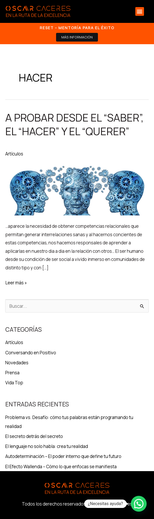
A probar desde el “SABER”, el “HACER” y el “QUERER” (74, 124)
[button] (139, 11)
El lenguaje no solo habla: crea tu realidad (46, 446)
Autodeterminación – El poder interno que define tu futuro (63, 456)
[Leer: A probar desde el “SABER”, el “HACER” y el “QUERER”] (77, 188)
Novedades (16, 363)
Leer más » (16, 282)
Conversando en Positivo (30, 353)
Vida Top (14, 383)
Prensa (12, 373)
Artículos (14, 154)
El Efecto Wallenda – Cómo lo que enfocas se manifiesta (61, 466)
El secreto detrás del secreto (34, 436)
